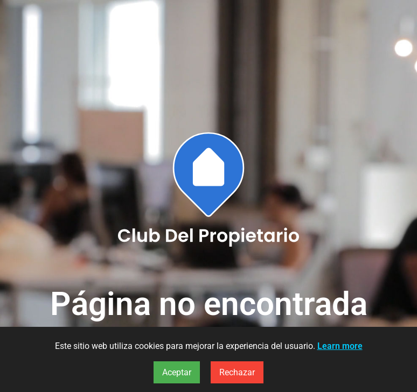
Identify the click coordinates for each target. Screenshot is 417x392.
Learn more (340, 346)
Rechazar (237, 372)
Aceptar (176, 372)
